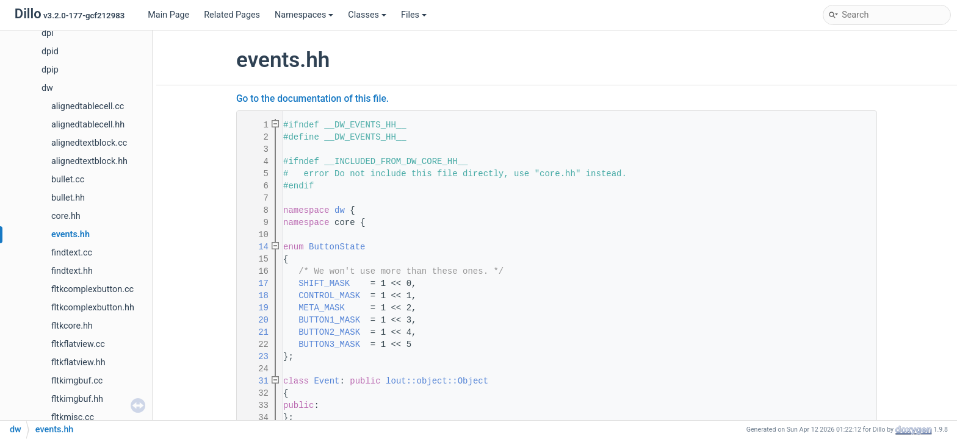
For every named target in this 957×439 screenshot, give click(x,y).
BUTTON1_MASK (329, 320)
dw (47, 88)
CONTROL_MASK (329, 296)
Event (326, 381)
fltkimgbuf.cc (77, 381)
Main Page (168, 15)
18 (256, 296)
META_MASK (321, 308)
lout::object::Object (437, 381)
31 (256, 381)
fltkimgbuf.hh (77, 399)
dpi (48, 33)
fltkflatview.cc (78, 344)
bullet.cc (67, 179)
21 (256, 332)
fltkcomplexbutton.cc (92, 289)
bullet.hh (68, 198)
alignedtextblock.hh (89, 161)
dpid (50, 51)
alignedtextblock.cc (89, 143)
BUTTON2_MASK (329, 332)
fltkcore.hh (72, 326)
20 (256, 320)
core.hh (66, 216)
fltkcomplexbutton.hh (92, 307)
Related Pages (232, 15)
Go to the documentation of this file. (312, 98)
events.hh (70, 234)
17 (256, 283)
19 (256, 308)
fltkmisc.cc (72, 417)
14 (256, 247)
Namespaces (304, 15)
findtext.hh (72, 271)
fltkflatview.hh (78, 362)
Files (414, 15)
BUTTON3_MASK (329, 344)
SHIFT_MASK (324, 283)
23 (256, 357)
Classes (367, 15)
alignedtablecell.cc (87, 106)
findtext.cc (71, 253)
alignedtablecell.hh (88, 125)
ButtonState (337, 247)
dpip (50, 70)
